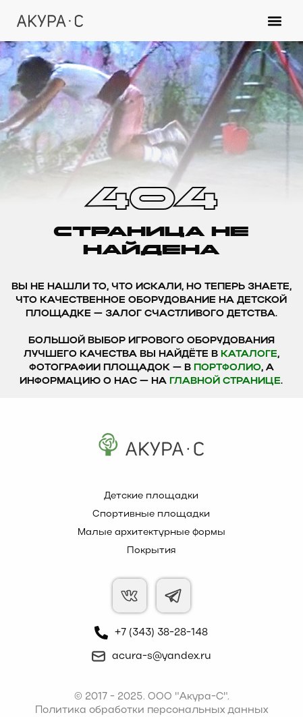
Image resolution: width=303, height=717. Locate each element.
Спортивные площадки (151, 514)
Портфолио (227, 368)
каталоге (249, 354)
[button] (275, 20)
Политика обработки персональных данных (151, 710)
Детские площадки (151, 496)
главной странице (225, 381)
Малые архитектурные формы (151, 532)
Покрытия (151, 551)
